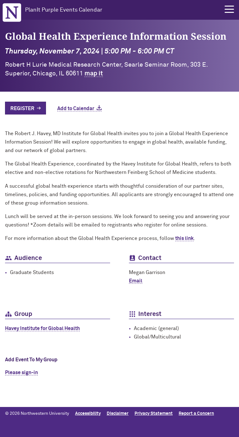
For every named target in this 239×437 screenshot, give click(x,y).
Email (135, 280)
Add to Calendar (75, 108)
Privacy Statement (154, 413)
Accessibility (88, 413)
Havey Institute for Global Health (42, 328)
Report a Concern (196, 413)
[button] (229, 9)
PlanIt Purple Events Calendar (63, 10)
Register (22, 108)
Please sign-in (21, 372)
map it (93, 73)
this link (184, 238)
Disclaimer (118, 413)
